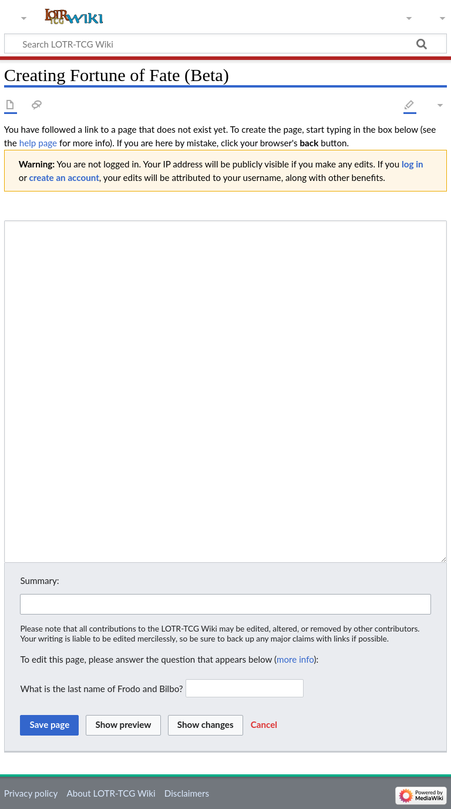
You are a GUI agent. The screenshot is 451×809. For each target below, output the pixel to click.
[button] (264, 725)
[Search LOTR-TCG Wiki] (215, 43)
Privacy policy (31, 793)
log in (412, 164)
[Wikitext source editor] (225, 391)
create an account (64, 177)
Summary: (39, 580)
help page (38, 142)
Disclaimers (186, 793)
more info (295, 659)
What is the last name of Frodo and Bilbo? (101, 688)
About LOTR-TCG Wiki (110, 793)
